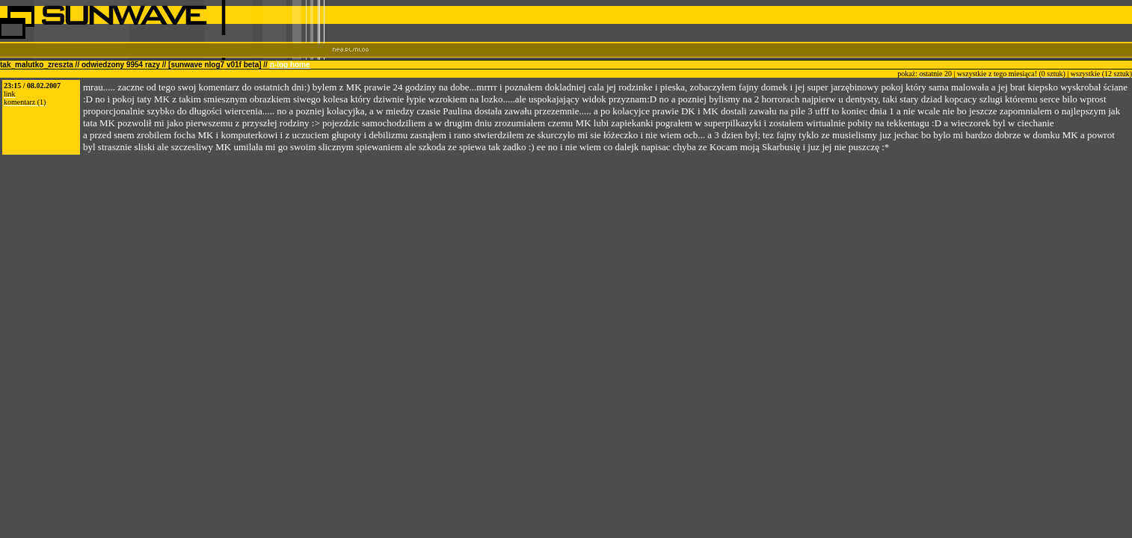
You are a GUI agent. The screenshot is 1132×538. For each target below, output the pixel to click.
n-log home (290, 65)
